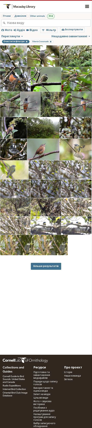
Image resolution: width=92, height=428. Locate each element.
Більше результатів (46, 266)
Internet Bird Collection (14, 389)
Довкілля (20, 16)
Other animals (37, 16)
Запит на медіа (41, 394)
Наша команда (72, 376)
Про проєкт (73, 367)
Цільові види (40, 398)
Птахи (7, 16)
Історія (68, 372)
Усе (51, 16)
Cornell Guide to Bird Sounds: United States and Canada (14, 379)
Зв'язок (68, 379)
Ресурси (39, 367)
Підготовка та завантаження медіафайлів (41, 375)
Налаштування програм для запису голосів (44, 417)
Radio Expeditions (12, 386)
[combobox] (48, 23)
